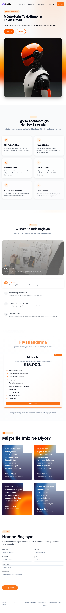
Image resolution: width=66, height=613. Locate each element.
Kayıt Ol (60, 4)
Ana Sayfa (22, 4)
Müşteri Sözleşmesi (30, 602)
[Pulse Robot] (6, 4)
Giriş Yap (51, 4)
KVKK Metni (44, 605)
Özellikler (31, 4)
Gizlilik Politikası (42, 602)
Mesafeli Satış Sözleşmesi (55, 602)
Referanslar (41, 4)
